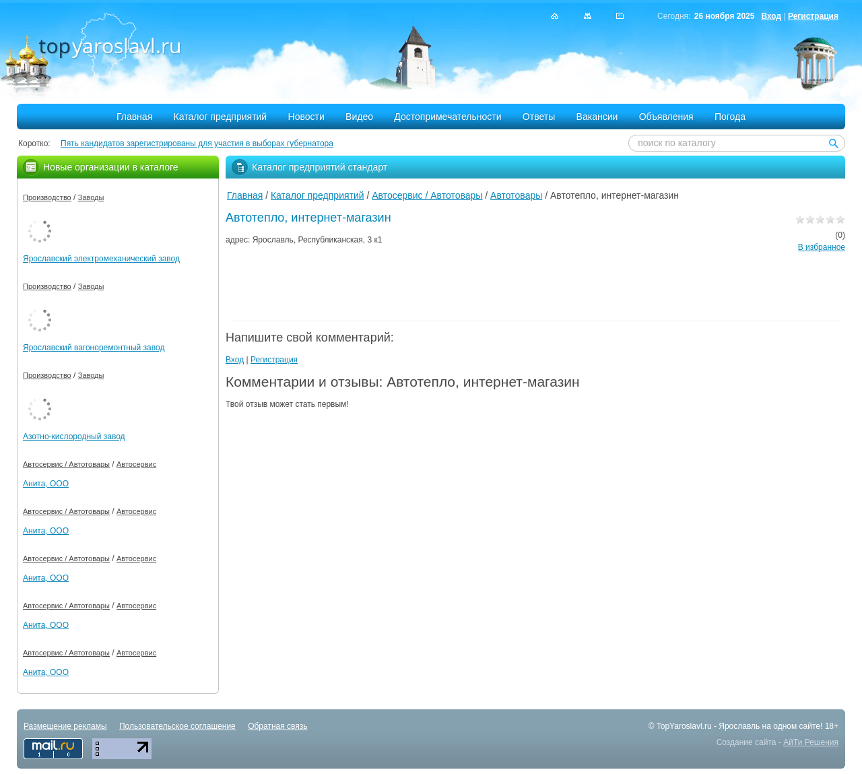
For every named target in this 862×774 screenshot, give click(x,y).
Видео (359, 116)
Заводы (91, 197)
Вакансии (597, 116)
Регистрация (813, 16)
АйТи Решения (810, 742)
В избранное (821, 247)
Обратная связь (277, 726)
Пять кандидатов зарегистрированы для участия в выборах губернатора (197, 143)
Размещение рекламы (65, 726)
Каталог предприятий (220, 116)
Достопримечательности (447, 116)
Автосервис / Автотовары (427, 195)
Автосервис (136, 464)
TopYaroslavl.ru (684, 726)
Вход (771, 16)
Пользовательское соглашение (177, 726)
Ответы (539, 116)
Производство (47, 197)
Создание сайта (746, 742)
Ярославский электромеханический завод (101, 258)
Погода (730, 116)
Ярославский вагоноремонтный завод (93, 347)
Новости (306, 116)
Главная (134, 116)
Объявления (666, 116)
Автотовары (516, 195)
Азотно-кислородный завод (74, 436)
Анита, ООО (46, 483)
